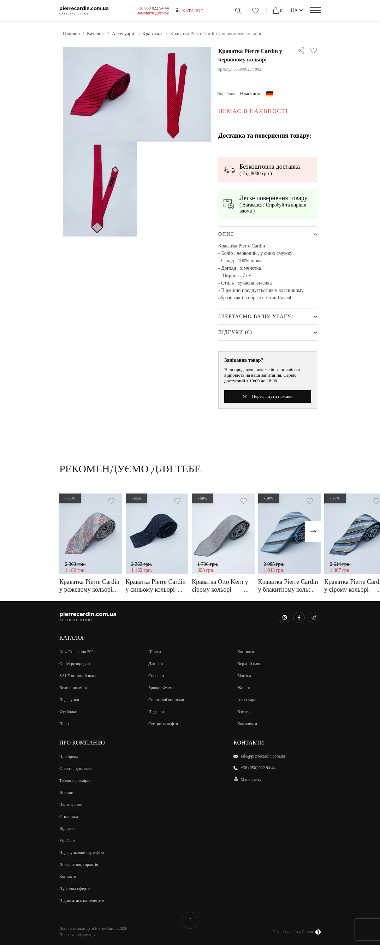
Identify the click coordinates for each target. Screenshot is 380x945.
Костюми (245, 651)
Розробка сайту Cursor (297, 932)
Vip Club (67, 840)
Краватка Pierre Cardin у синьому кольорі (156, 585)
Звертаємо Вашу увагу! (255, 316)
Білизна (244, 675)
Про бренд (68, 756)
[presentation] (313, 531)
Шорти (154, 651)
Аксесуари (123, 33)
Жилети (244, 687)
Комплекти (247, 723)
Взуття (243, 711)
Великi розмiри (73, 687)
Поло (64, 723)
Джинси (155, 663)
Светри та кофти (163, 723)
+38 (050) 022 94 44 (258, 767)
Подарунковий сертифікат (82, 852)
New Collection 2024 (77, 651)
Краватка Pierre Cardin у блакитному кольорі (288, 585)
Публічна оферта (74, 888)
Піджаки (156, 711)
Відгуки (66, 828)
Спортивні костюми (166, 699)
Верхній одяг (249, 663)
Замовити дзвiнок (153, 13)
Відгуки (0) (235, 332)
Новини (66, 792)
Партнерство (70, 804)
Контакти (67, 876)
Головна (71, 33)
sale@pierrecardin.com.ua (263, 756)
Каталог (192, 10)
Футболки (68, 711)
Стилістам (68, 816)
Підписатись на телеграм (81, 900)
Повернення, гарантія (78, 864)
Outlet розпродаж (74, 663)
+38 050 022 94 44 (153, 8)
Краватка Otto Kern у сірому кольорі (220, 585)
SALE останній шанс (78, 675)
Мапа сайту (251, 779)
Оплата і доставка (75, 768)
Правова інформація (77, 934)
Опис (226, 234)
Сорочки (156, 675)
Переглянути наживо (267, 396)
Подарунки (69, 699)
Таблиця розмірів (74, 780)
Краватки (152, 33)
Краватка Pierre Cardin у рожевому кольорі (89, 585)
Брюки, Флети (161, 687)
